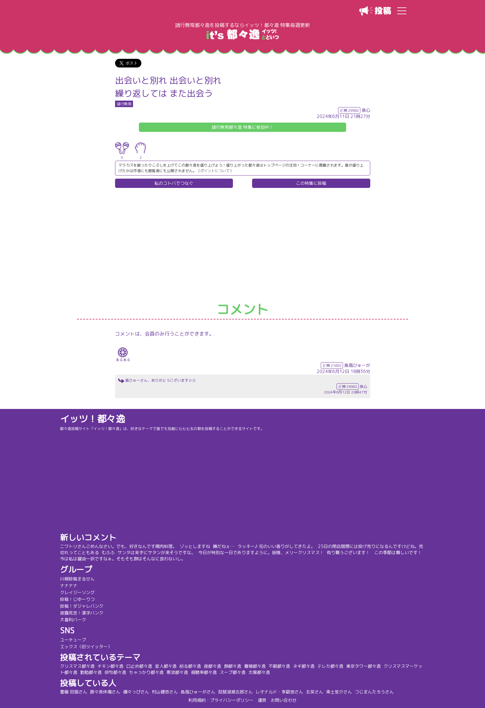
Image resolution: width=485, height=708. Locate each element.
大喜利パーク (74, 620)
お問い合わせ (284, 700)
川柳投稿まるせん (78, 579)
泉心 (366, 110)
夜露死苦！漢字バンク (82, 613)
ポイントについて (215, 170)
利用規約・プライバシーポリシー (220, 700)
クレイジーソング (78, 592)
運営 (262, 700)
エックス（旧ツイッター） (87, 646)
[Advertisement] (242, 245)
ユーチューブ (74, 640)
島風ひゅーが (357, 365)
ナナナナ (69, 586)
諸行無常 (124, 103)
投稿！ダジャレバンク (82, 606)
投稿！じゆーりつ (78, 599)
